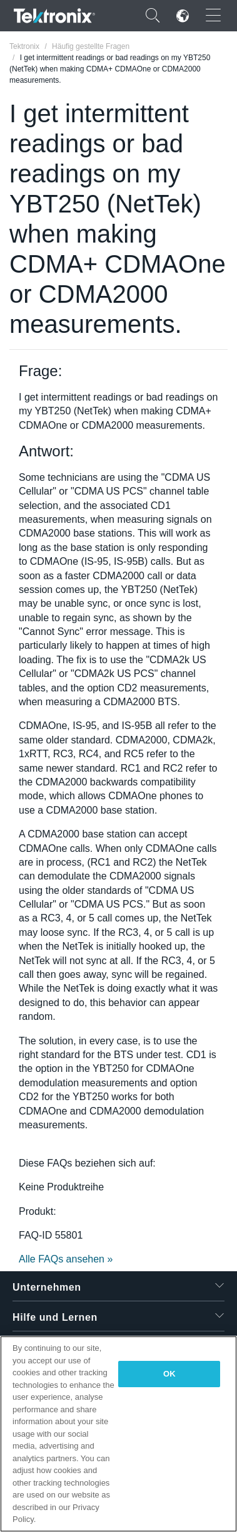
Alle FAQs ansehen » (66, 1259)
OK (169, 1373)
